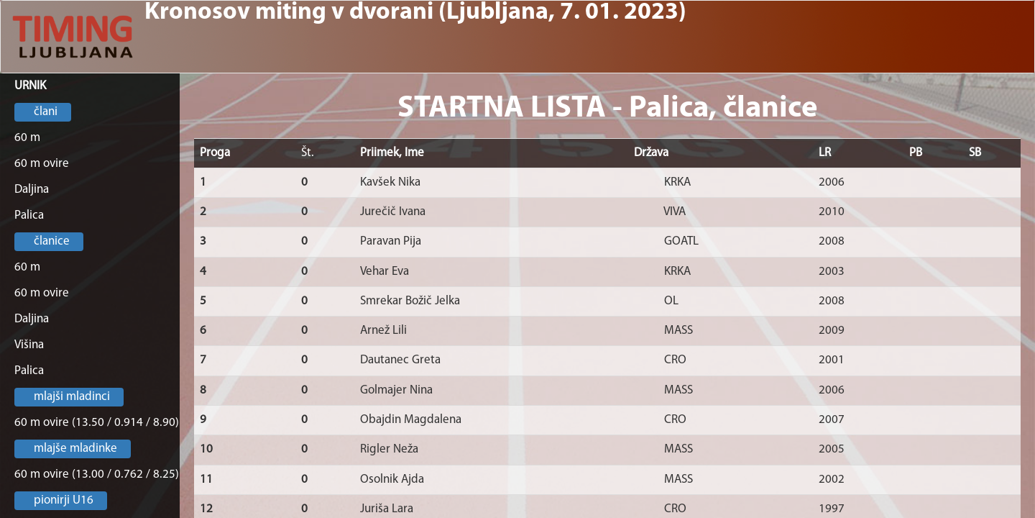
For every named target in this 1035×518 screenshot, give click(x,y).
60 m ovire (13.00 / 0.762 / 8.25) (96, 474)
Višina (29, 345)
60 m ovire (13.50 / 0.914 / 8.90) (96, 423)
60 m (27, 138)
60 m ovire (41, 164)
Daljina (31, 189)
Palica (29, 215)
